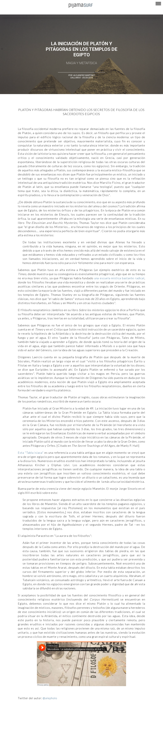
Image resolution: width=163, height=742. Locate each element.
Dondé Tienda (152, 738)
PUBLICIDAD (40, 732)
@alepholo (50, 698)
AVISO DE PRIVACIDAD (11, 732)
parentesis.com (98, 738)
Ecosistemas (125, 715)
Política (87, 715)
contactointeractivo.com (132, 738)
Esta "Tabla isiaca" (31, 452)
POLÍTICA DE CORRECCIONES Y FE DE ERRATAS (22, 738)
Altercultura (7, 715)
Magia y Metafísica (81, 63)
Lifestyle (146, 715)
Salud (137, 715)
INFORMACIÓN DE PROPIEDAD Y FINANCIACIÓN (67, 738)
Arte (17, 715)
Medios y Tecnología (52, 715)
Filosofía (35, 715)
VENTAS (28, 732)
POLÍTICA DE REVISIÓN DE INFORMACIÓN (114, 732)
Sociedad (112, 715)
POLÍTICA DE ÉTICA (84, 732)
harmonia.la (113, 738)
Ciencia (25, 715)
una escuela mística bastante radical (119, 278)
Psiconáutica (99, 715)
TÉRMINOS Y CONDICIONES (61, 732)
